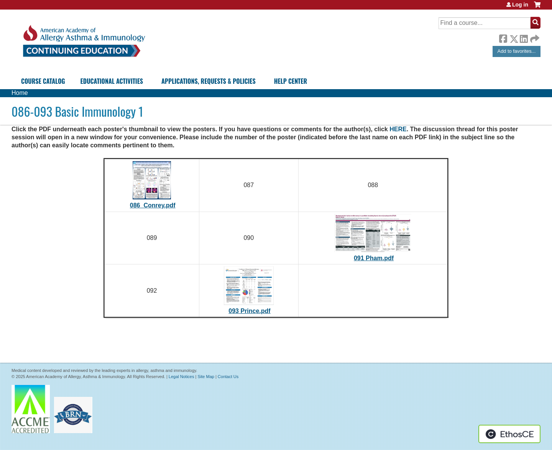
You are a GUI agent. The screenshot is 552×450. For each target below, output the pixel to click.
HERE (397, 129)
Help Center (290, 81)
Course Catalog (43, 81)
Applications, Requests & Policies (208, 81)
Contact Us (228, 376)
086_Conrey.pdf (153, 205)
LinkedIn (523, 37)
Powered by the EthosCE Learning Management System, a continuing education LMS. (509, 434)
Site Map (205, 376)
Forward (534, 37)
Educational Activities (111, 81)
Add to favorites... (517, 51)
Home (20, 93)
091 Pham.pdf (374, 258)
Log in (520, 4)
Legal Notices (181, 376)
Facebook (503, 37)
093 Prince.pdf (249, 311)
